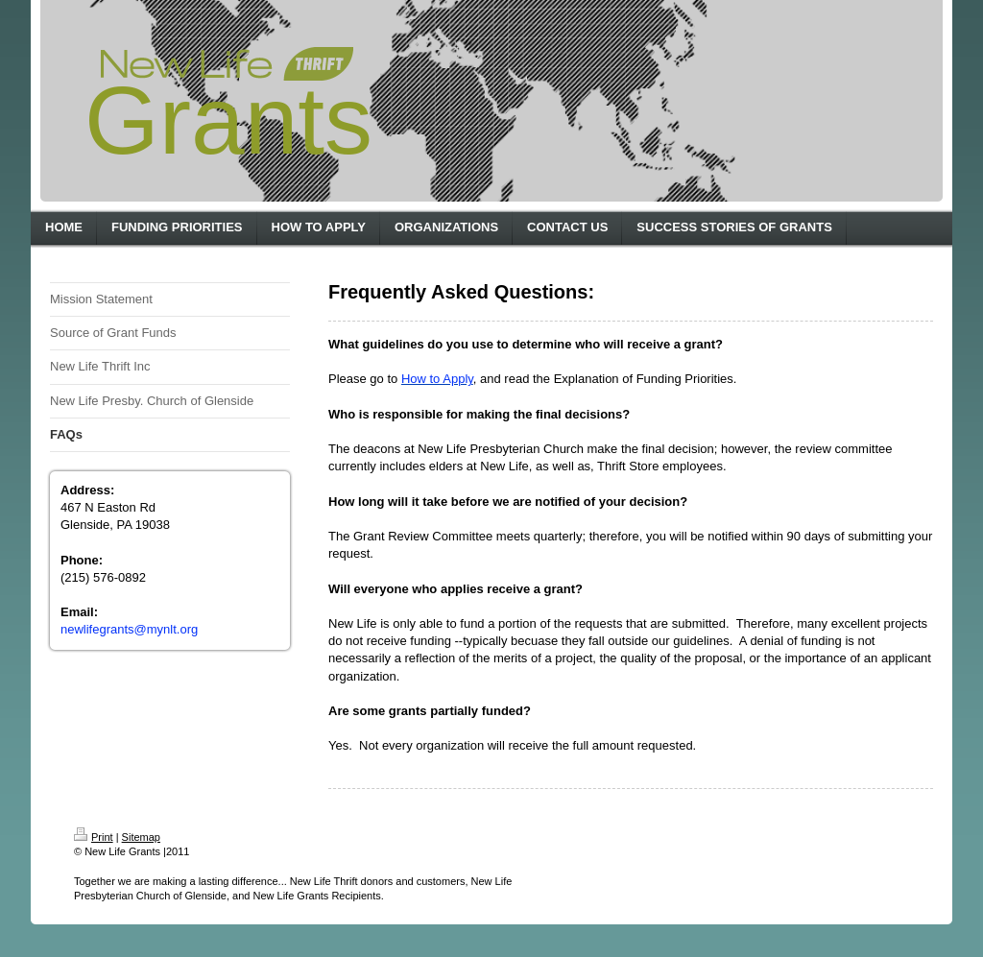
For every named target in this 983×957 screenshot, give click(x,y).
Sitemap (141, 837)
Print (93, 837)
